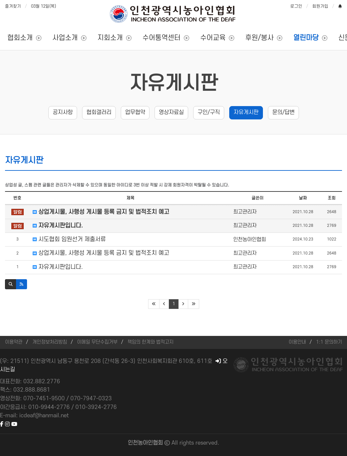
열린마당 (306, 38)
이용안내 (297, 342)
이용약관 (13, 342)
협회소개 (20, 38)
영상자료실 (171, 112)
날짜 (303, 198)
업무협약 (135, 112)
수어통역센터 (161, 38)
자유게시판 (173, 83)
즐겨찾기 (13, 6)
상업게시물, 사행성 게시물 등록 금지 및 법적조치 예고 (101, 212)
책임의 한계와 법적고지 (150, 342)
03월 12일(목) (43, 6)
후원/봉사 (259, 38)
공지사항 (63, 112)
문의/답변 (283, 112)
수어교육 (213, 38)
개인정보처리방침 (49, 342)
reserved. (207, 443)
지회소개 (110, 38)
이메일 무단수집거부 (97, 342)
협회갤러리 (98, 112)
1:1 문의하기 (329, 342)
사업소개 (65, 38)
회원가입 (320, 6)
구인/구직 (209, 112)
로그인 (296, 6)
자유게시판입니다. (58, 225)
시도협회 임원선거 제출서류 (69, 239)
